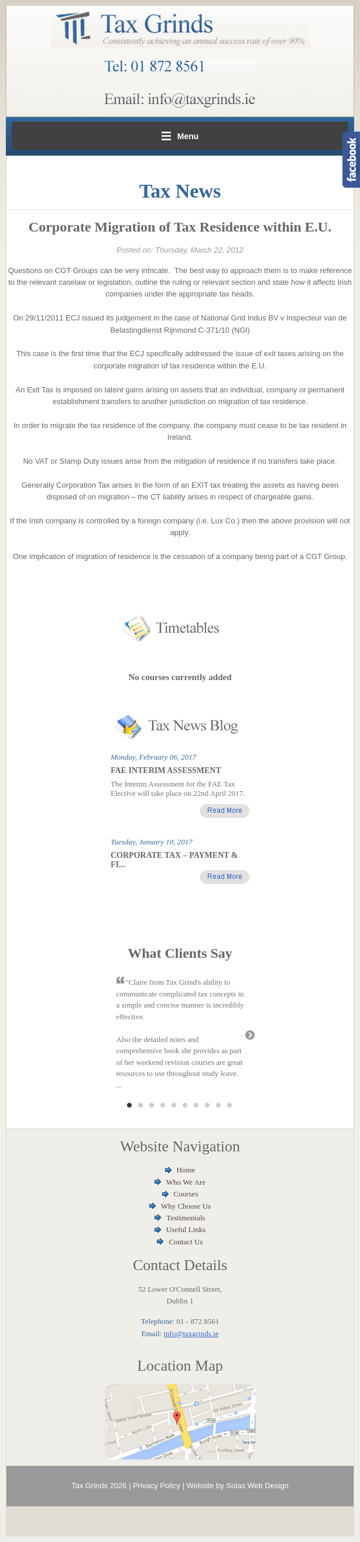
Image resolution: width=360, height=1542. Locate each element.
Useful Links (186, 1229)
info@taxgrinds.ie (190, 1333)
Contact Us (186, 1241)
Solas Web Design (257, 1485)
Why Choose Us (186, 1206)
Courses (186, 1193)
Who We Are (185, 1182)
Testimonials (185, 1217)
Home (186, 1169)
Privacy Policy (156, 1485)
